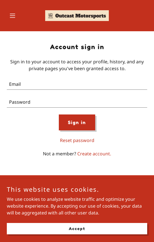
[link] (77, 16)
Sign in (77, 122)
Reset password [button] (77, 140)
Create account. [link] (94, 154)
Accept (77, 228)
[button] (17, 15)
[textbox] (77, 84)
